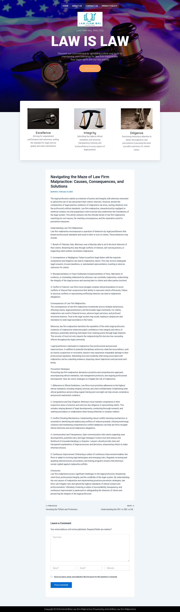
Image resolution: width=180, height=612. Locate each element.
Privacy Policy (109, 6)
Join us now (90, 69)
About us (77, 6)
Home (65, 6)
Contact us (92, 6)
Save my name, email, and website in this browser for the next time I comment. (85, 578)
